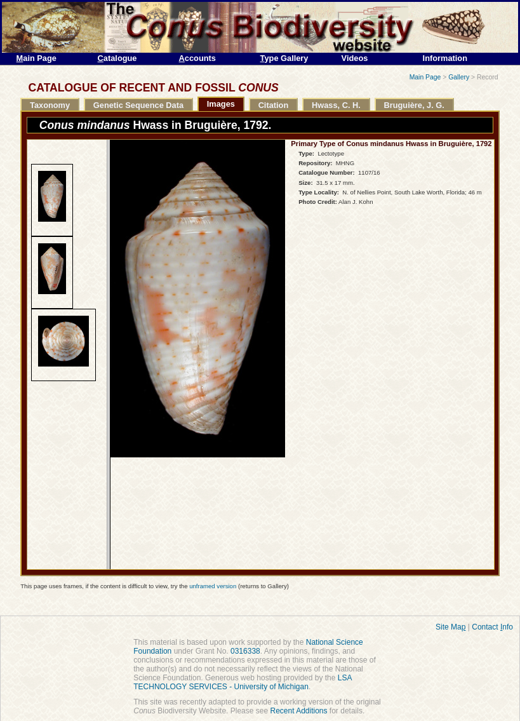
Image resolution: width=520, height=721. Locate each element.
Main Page (425, 77)
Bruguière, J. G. (414, 105)
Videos (355, 58)
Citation (273, 105)
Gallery (458, 77)
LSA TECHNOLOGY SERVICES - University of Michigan (242, 682)
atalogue (117, 58)
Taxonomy (50, 105)
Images (221, 104)
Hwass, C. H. (336, 105)
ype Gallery (284, 58)
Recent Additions (298, 710)
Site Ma (450, 627)
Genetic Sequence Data (138, 105)
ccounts (197, 58)
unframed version (212, 586)
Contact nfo (492, 627)
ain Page (37, 58)
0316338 (245, 651)
